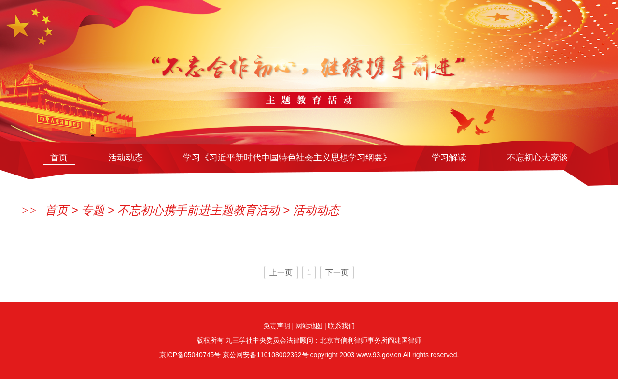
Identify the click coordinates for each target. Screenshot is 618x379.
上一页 (281, 272)
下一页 (337, 272)
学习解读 (449, 157)
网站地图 (309, 326)
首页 (59, 157)
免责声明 (276, 326)
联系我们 (341, 326)
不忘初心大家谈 (537, 157)
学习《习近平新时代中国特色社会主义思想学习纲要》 (287, 157)
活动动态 (125, 157)
